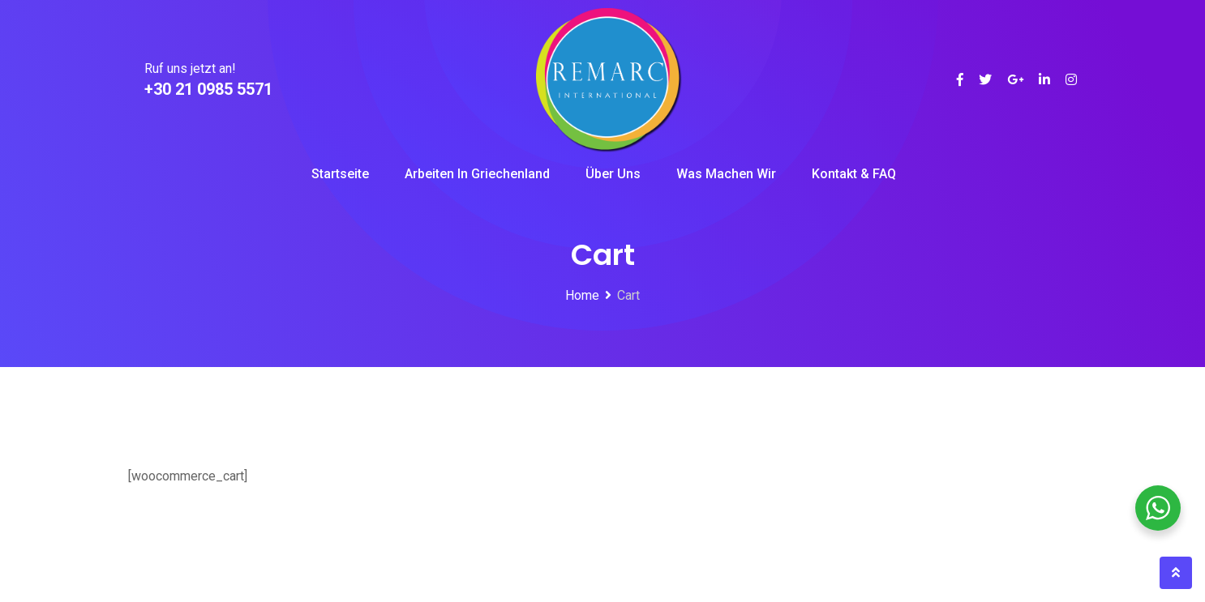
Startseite (340, 173)
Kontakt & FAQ (854, 173)
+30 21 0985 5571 (208, 89)
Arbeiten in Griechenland (477, 173)
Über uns (613, 173)
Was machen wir (726, 173)
